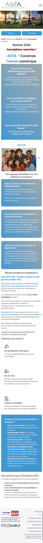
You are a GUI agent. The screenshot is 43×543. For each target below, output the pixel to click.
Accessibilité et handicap (34, 518)
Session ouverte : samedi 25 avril (16, 112)
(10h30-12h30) (33, 112)
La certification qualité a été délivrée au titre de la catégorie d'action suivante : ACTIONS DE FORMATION (10, 519)
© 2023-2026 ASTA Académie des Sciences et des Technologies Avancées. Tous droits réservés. (32, 536)
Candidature (32, 33)
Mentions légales (36, 524)
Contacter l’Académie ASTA (34, 521)
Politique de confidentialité (34, 528)
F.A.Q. (39, 515)
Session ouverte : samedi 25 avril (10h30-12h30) (21, 84)
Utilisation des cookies (35, 531)
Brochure (11, 33)
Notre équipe (38, 511)
